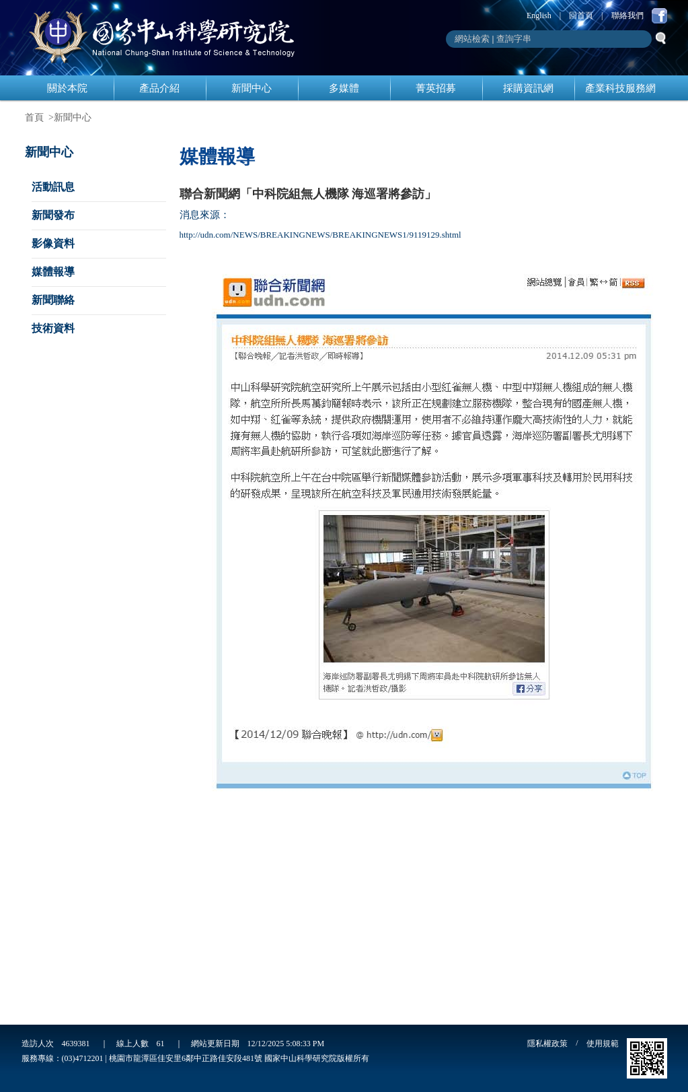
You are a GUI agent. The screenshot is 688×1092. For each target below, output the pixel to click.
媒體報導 (53, 271)
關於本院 (67, 88)
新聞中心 (251, 88)
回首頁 (581, 15)
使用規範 (602, 1043)
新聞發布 (53, 215)
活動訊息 (53, 187)
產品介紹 (159, 88)
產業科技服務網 (620, 88)
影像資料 (53, 243)
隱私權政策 (547, 1043)
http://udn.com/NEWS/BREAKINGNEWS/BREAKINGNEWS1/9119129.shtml (320, 235)
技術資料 (53, 328)
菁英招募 (436, 88)
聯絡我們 (627, 15)
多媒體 (344, 88)
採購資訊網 (528, 88)
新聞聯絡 (53, 300)
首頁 (34, 117)
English (539, 15)
